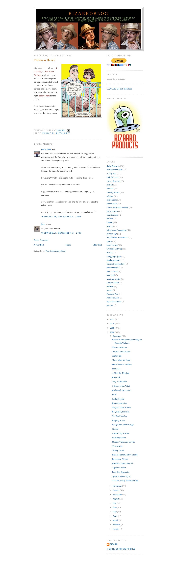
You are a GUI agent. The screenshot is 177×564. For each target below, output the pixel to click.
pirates (110, 290)
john (43, 224)
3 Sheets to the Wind (121, 386)
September (117, 494)
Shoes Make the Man (121, 360)
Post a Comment (41, 240)
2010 (112, 323)
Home (68, 245)
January (116, 529)
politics (110, 218)
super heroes (112, 245)
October (116, 490)
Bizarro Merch (113, 282)
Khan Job (116, 377)
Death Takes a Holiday (122, 364)
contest (110, 184)
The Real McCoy (119, 416)
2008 (112, 332)
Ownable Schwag (114, 249)
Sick (114, 394)
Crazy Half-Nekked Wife (117, 207)
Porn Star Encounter (120, 472)
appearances (112, 203)
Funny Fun (48, 133)
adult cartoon (112, 271)
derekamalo (46, 149)
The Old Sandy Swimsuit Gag (125, 480)
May (115, 511)
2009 (112, 328)
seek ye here (44, 95)
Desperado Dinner (120, 459)
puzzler (110, 305)
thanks (109, 252)
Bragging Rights (114, 256)
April (115, 516)
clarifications (112, 215)
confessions (112, 200)
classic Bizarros (113, 181)
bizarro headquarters (115, 264)
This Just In (117, 446)
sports (109, 241)
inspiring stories (114, 279)
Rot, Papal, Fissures (120, 411)
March (116, 520)
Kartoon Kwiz (113, 297)
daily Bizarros (113, 166)
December (117, 336)
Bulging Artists (118, 420)
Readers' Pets (112, 294)
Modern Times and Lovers (123, 442)
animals (110, 188)
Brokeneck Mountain (121, 390)
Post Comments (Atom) (56, 251)
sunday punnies (113, 260)
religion (110, 196)
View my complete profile (121, 549)
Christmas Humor (44, 60)
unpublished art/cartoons (117, 237)
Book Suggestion (119, 403)
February (117, 524)
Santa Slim (117, 356)
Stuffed (115, 429)
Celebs (110, 222)
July (115, 503)
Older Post (97, 245)
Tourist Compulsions (121, 351)
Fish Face (116, 368)
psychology (112, 233)
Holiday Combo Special (122, 463)
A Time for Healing (120, 373)
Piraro (114, 544)
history (110, 226)
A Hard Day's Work (120, 433)
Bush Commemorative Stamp (125, 454)
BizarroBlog (89, 13)
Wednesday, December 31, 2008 (61, 216)
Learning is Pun (119, 437)
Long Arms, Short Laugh (123, 424)
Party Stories (112, 211)
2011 (112, 319)
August (116, 498)
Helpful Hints (62, 133)
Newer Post (39, 245)
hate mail (111, 275)
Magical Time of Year (121, 407)
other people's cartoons (116, 230)
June (115, 507)
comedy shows (113, 192)
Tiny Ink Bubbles (119, 381)
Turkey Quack (118, 450)
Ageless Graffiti (119, 467)
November (117, 486)
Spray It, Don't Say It (121, 476)
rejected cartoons (114, 301)
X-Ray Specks (118, 399)
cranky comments (114, 169)
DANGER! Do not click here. (119, 89)
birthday (110, 286)
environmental (113, 267)
